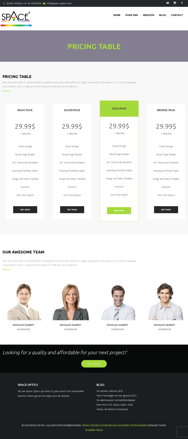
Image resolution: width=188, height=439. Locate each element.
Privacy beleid (90, 425)
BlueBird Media (94, 430)
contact (177, 15)
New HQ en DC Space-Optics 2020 (115, 404)
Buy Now (25, 210)
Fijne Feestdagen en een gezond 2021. (117, 395)
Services (148, 15)
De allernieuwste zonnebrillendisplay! (116, 400)
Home (116, 15)
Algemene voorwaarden (132, 425)
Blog (162, 15)
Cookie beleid (108, 425)
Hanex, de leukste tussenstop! (112, 409)
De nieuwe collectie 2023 (110, 391)
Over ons (131, 15)
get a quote (94, 363)
